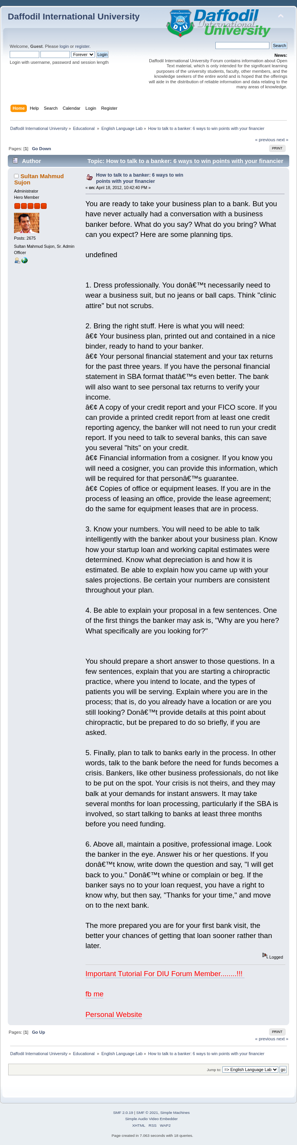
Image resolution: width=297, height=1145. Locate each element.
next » (282, 139)
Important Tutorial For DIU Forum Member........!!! (165, 974)
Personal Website (114, 1014)
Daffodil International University (74, 16)
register (82, 46)
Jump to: (214, 1070)
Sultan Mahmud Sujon (39, 179)
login (64, 46)
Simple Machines (175, 1112)
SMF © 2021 (147, 1112)
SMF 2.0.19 (123, 1112)
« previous (265, 139)
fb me (95, 994)
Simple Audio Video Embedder (151, 1119)
